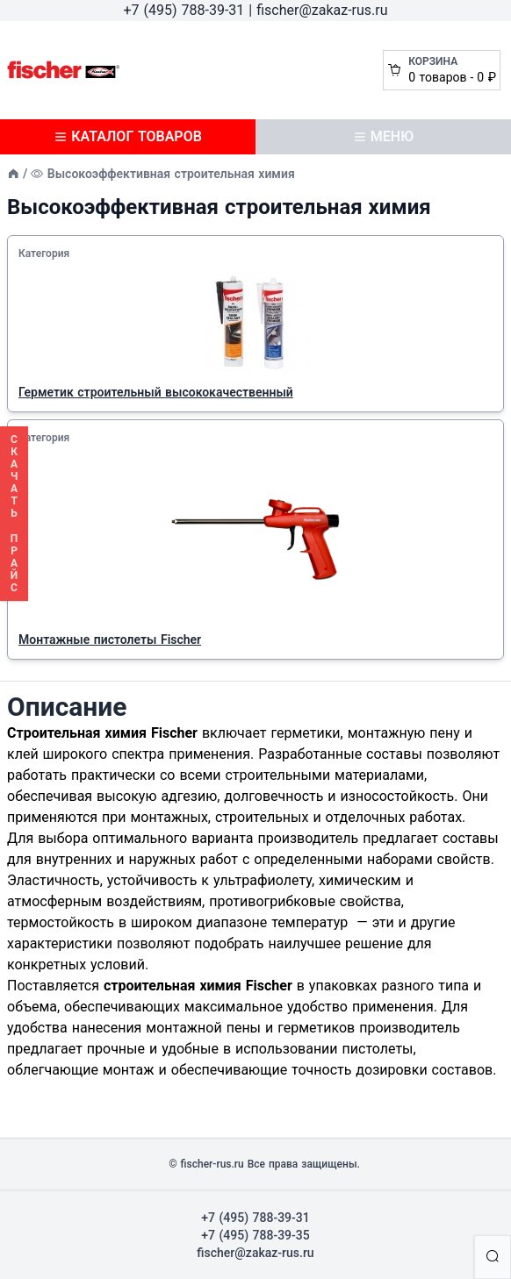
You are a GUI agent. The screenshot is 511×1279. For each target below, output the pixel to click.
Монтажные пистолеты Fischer (109, 639)
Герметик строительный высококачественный (155, 392)
